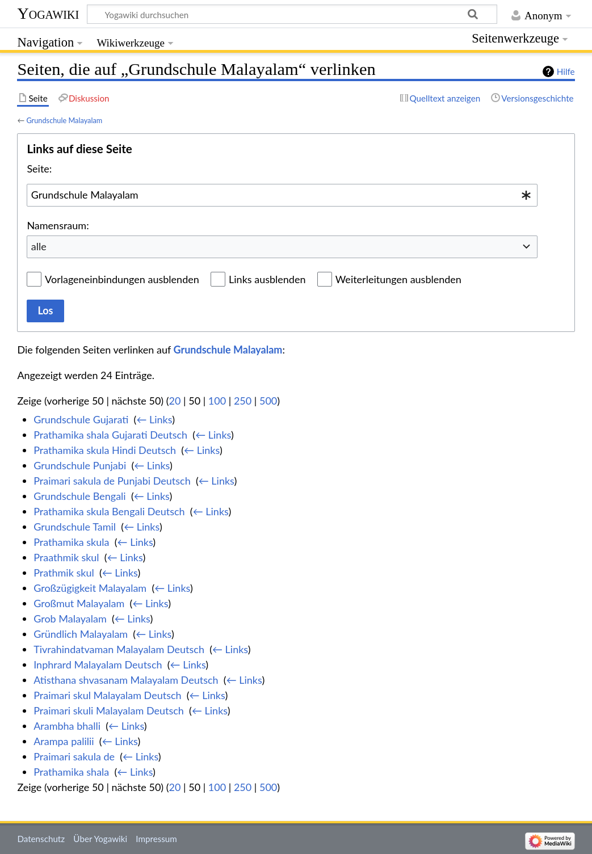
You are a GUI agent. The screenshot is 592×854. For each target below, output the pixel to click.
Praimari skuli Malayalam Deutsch (108, 710)
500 (268, 400)
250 (242, 400)
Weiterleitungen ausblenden (398, 279)
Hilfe (566, 71)
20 (175, 400)
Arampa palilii (63, 741)
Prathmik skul (63, 572)
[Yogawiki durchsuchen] (292, 14)
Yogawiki (48, 13)
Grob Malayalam (70, 618)
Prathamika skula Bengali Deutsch (108, 511)
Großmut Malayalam (78, 603)
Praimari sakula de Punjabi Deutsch (112, 480)
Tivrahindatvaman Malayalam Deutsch (118, 649)
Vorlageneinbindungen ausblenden (122, 279)
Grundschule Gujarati (80, 419)
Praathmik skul (66, 557)
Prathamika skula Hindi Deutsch (104, 450)
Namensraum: (58, 225)
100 (217, 400)
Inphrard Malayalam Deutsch (97, 664)
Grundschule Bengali (79, 496)
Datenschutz (41, 839)
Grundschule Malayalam (64, 120)
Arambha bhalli (66, 726)
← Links (154, 419)
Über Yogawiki (100, 839)
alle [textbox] (39, 246)
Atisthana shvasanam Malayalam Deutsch (125, 680)
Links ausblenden (267, 279)
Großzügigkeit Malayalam (89, 588)
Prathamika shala (71, 771)
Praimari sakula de (74, 756)
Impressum (156, 839)
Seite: (39, 168)
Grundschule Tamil (74, 526)
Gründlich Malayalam (80, 634)
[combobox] (282, 195)
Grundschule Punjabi (79, 465)
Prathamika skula (71, 542)
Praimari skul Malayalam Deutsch (107, 695)
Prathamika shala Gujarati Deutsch (110, 434)
